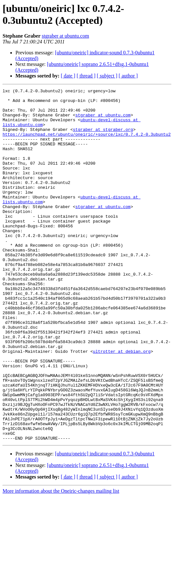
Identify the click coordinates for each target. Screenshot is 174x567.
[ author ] (128, 75)
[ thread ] (86, 75)
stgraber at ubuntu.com (65, 36)
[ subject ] (107, 75)
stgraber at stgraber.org (103, 138)
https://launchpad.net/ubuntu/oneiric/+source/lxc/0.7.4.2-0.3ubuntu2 (87, 144)
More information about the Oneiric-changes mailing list (61, 561)
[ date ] (68, 75)
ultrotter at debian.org (122, 404)
